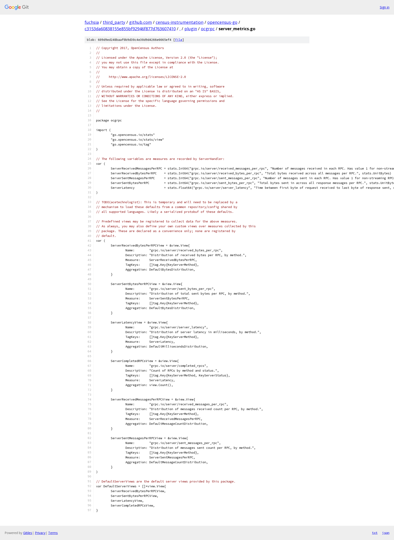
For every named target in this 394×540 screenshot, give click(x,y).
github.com (140, 22)
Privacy (40, 533)
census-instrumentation (179, 22)
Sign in (384, 7)
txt (374, 533)
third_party (114, 22)
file (178, 40)
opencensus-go (222, 22)
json (385, 533)
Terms (53, 533)
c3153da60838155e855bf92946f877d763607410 (130, 28)
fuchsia (92, 22)
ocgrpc (208, 28)
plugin (190, 28)
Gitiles (27, 533)
